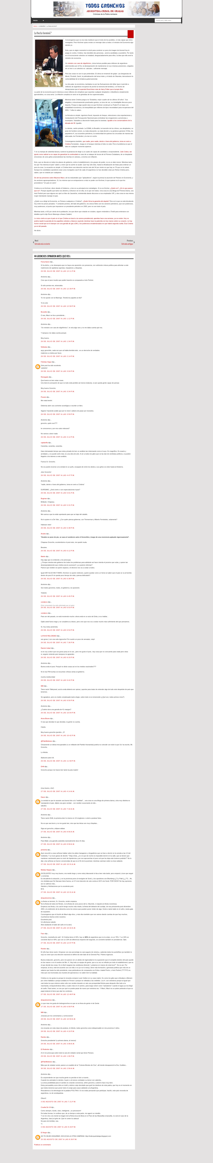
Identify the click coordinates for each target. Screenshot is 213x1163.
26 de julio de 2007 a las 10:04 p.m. (58, 713)
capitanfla (44, 442)
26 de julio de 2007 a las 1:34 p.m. (58, 341)
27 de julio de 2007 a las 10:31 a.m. (58, 864)
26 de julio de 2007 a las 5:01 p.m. (58, 493)
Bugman (44, 498)
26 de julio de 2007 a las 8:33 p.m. (58, 657)
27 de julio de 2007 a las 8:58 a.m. (58, 844)
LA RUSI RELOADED (49, 636)
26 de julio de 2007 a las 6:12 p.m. (58, 551)
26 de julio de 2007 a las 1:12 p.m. (58, 318)
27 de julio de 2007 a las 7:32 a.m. (58, 809)
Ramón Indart (46, 648)
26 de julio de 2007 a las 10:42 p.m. (58, 735)
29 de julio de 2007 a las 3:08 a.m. (58, 1044)
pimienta (44, 850)
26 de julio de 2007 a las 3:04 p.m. (58, 371)
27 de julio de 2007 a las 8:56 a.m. (58, 832)
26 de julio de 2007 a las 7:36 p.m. (58, 642)
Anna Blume (45, 718)
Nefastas (44, 347)
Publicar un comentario (42, 1145)
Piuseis (44, 397)
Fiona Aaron (45, 262)
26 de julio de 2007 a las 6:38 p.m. (58, 579)
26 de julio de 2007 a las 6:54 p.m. (58, 630)
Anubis (43, 534)
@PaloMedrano (47, 741)
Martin (43, 556)
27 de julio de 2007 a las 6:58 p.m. (58, 1006)
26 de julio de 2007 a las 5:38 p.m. (58, 528)
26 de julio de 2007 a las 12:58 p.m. (58, 306)
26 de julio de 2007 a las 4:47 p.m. (58, 475)
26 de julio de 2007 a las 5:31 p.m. (58, 505)
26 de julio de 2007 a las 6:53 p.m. (58, 607)
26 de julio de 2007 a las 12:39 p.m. (58, 289)
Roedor (44, 949)
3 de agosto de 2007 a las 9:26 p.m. (58, 1127)
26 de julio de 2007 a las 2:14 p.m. (58, 356)
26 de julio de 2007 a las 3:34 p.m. (58, 391)
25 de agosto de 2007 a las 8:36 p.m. (59, 1139)
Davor (43, 797)
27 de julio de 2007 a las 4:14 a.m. (58, 791)
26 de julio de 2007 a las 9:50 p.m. (58, 700)
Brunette (44, 312)
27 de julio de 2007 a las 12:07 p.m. (58, 943)
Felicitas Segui (46, 362)
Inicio (35, 20)
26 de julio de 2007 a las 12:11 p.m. (58, 271)
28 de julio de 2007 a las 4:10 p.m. (58, 1031)
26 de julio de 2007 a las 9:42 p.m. (58, 680)
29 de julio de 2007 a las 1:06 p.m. (58, 1056)
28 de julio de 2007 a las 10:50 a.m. (58, 1019)
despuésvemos (46, 898)
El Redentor (45, 1049)
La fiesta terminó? (42, 33)
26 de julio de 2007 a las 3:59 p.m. (58, 414)
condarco (44, 602)
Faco (43, 933)
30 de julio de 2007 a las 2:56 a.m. (58, 1068)
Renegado (45, 377)
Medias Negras (46, 870)
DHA (43, 766)
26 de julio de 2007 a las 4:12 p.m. (58, 437)
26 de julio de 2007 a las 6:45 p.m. (58, 596)
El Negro (44, 1132)
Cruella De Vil (46, 1107)
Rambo (44, 1037)
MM (42, 686)
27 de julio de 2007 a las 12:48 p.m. (58, 994)
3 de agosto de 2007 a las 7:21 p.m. (58, 1102)
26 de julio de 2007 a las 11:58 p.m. (58, 761)
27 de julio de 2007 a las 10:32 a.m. (58, 928)
